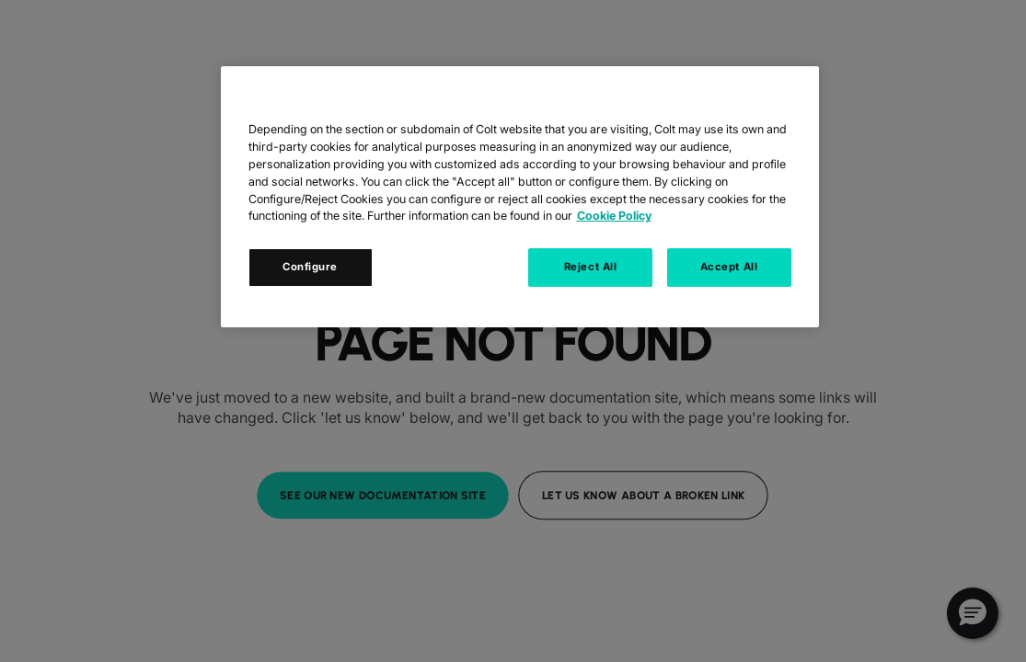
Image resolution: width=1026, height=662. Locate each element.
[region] (520, 196)
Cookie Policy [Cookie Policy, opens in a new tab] (614, 216)
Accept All (729, 266)
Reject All (590, 266)
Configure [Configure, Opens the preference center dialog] (310, 266)
